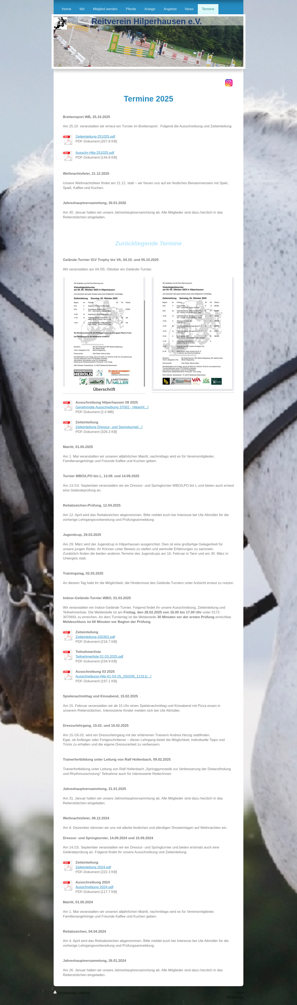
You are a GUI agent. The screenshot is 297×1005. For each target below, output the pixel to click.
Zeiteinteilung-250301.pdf (95, 637)
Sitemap (84, 992)
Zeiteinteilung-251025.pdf (95, 137)
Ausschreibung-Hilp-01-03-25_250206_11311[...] (113, 676)
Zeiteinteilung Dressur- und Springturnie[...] (108, 427)
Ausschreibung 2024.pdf (94, 887)
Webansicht (235, 997)
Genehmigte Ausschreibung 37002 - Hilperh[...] (111, 407)
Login (239, 992)
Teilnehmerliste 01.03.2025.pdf (99, 656)
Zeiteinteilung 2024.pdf (93, 867)
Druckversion (65, 992)
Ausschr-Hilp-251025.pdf (94, 153)
